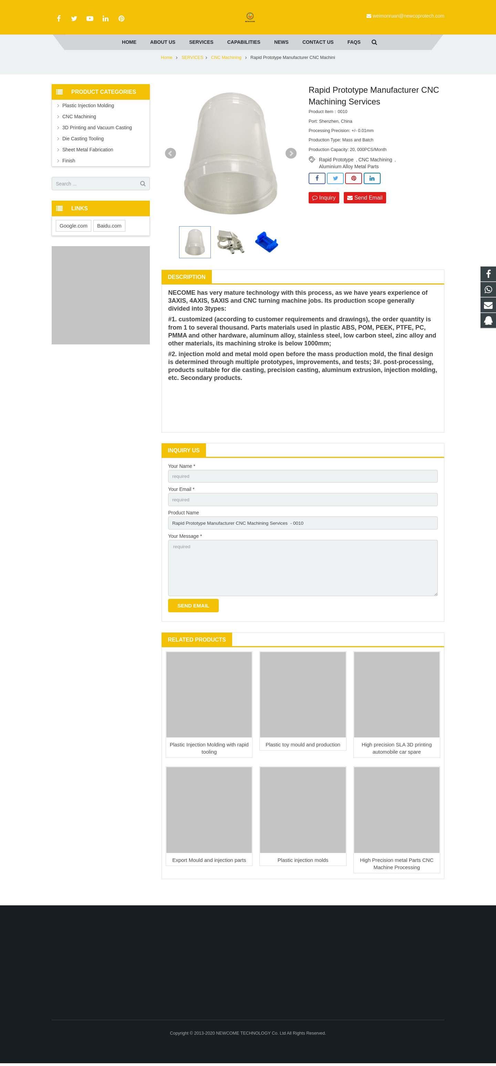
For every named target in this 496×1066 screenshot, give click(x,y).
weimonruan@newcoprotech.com (408, 16)
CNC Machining (227, 68)
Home (167, 68)
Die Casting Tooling (83, 149)
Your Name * (181, 477)
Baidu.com (109, 237)
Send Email (364, 209)
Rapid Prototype (336, 170)
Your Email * (181, 501)
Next (291, 164)
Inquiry (323, 209)
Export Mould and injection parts (209, 874)
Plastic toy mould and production (303, 759)
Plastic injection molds (303, 874)
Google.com (73, 237)
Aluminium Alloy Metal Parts (349, 177)
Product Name (183, 524)
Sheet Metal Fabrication (87, 160)
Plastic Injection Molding (88, 116)
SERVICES (192, 68)
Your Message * (185, 548)
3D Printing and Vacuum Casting (97, 138)
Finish (68, 171)
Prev (170, 164)
